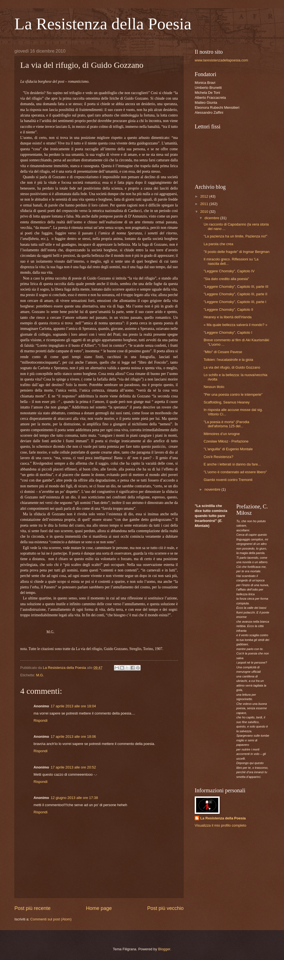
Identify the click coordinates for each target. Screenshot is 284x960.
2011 (204, 204)
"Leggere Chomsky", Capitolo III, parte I (235, 302)
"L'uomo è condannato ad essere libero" (235, 472)
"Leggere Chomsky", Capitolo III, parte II (235, 294)
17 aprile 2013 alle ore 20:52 (73, 767)
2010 (204, 211)
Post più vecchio (165, 908)
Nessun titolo (214, 387)
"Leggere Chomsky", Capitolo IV (229, 271)
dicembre (212, 218)
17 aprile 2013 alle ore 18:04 (73, 706)
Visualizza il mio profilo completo (220, 825)
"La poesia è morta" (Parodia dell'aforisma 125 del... (226, 424)
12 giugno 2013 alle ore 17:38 (74, 798)
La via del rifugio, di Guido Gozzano (232, 367)
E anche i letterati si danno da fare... (232, 464)
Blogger (164, 949)
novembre (212, 489)
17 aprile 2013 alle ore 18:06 (73, 736)
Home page (99, 908)
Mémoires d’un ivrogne (222, 434)
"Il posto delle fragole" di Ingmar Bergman (236, 252)
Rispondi (40, 720)
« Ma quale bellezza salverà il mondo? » (235, 325)
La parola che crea (218, 244)
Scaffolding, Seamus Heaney (227, 402)
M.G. (40, 675)
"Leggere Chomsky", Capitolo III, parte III (236, 286)
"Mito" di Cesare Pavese (223, 352)
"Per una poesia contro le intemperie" (233, 394)
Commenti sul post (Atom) (51, 919)
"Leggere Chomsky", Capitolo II (228, 309)
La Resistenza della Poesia (102, 24)
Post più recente (32, 908)
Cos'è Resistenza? (218, 457)
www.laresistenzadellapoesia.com (221, 60)
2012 (204, 196)
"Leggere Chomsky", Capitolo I (228, 332)
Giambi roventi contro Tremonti (228, 480)
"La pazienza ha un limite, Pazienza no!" (235, 236)
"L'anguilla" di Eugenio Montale (228, 449)
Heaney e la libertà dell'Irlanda (228, 317)
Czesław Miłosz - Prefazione (226, 441)
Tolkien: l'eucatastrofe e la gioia (228, 360)
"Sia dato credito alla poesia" (226, 279)
